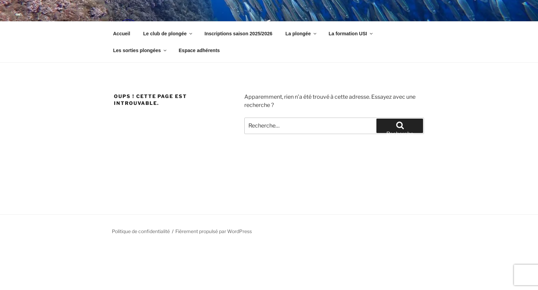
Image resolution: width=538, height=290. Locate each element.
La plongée (301, 33)
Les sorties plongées (140, 50)
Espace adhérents (199, 50)
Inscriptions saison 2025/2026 (238, 33)
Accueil (121, 33)
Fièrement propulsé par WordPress (213, 231)
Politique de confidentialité (141, 231)
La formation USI (351, 33)
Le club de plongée (168, 33)
